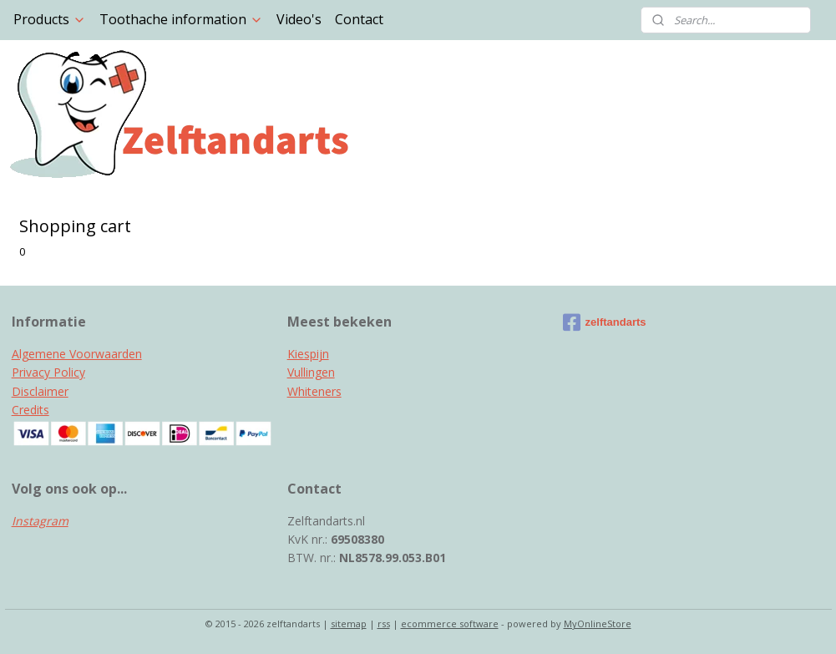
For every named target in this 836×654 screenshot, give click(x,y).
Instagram (40, 521)
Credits (30, 410)
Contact (359, 19)
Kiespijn (308, 354)
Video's (299, 19)
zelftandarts (604, 322)
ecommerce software (450, 623)
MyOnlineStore (597, 623)
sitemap (349, 623)
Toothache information (181, 19)
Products (49, 19)
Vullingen (311, 372)
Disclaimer (40, 391)
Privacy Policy (48, 372)
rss (383, 623)
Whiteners (314, 391)
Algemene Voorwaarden (77, 354)
